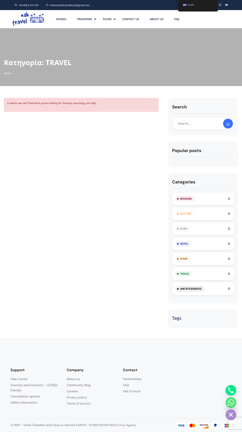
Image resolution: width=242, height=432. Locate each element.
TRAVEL (184, 273)
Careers (72, 391)
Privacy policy (77, 397)
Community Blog (79, 385)
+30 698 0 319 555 (26, 5)
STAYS (184, 258)
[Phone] (231, 390)
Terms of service (78, 403)
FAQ (176, 19)
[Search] (228, 124)
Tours (109, 19)
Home (7, 73)
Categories (183, 182)
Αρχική (61, 19)
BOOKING (186, 198)
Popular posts (186, 150)
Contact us (130, 19)
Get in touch (132, 391)
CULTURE (185, 213)
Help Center (19, 379)
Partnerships (132, 379)
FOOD (183, 228)
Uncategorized (191, 288)
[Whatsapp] (231, 402)
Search (179, 107)
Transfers (86, 19)
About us (156, 19)
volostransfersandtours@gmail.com (68, 5)
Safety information (23, 402)
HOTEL (184, 243)
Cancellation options (25, 396)
